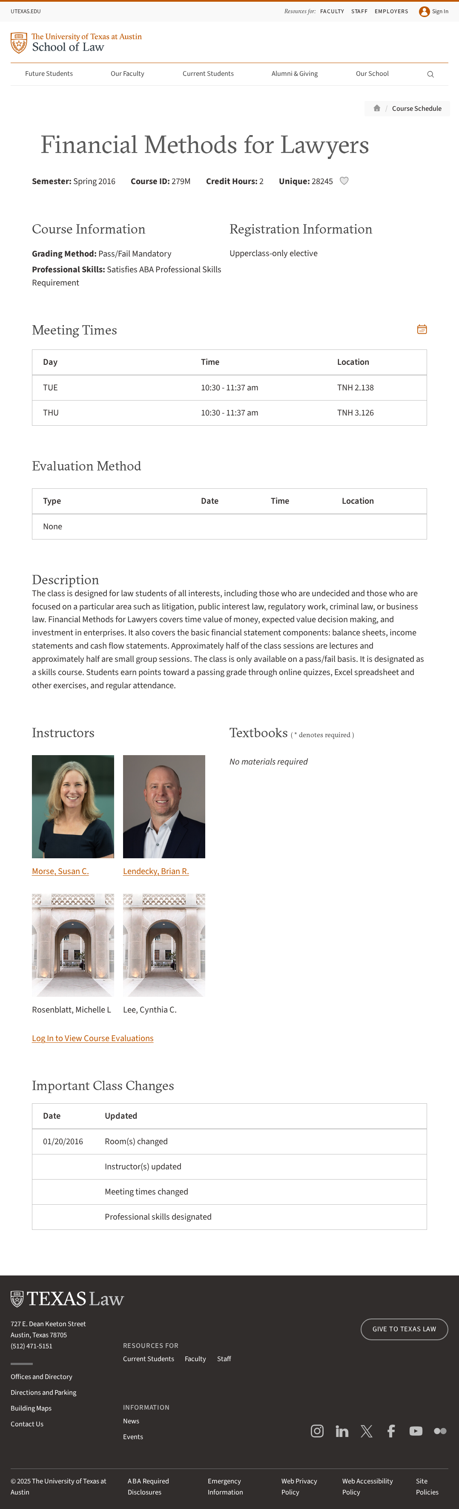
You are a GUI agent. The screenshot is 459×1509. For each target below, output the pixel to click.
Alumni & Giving (299, 74)
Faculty (332, 11)
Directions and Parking (43, 1393)
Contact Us (27, 1424)
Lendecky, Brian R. (164, 816)
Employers (391, 11)
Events (133, 1437)
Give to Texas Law (404, 1329)
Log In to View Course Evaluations (93, 1038)
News (131, 1421)
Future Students (54, 74)
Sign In (433, 11)
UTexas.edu (26, 11)
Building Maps (31, 1408)
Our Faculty (132, 74)
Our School (377, 74)
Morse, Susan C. (73, 816)
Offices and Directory (41, 1377)
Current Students (213, 74)
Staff (359, 11)
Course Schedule (417, 109)
